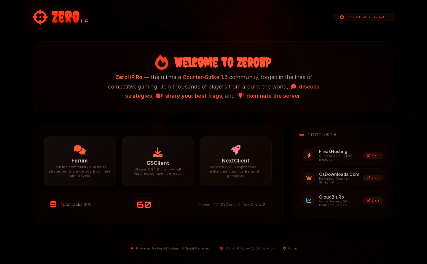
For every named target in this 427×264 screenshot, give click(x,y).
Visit (373, 155)
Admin (291, 248)
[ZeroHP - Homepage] (61, 17)
